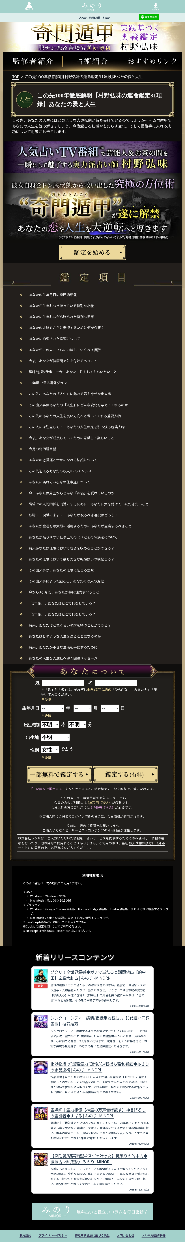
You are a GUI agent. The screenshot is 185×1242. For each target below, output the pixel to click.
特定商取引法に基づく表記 (92, 1235)
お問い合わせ (125, 1235)
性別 (34, 750)
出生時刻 (31, 725)
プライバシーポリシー (52, 1235)
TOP (15, 76)
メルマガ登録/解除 (153, 1235)
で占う (67, 749)
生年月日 (30, 708)
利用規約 (25, 1235)
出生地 (32, 737)
